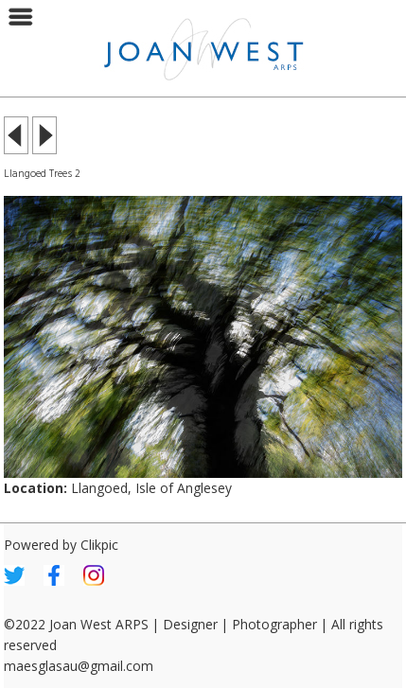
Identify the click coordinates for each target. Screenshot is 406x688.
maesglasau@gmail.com (78, 666)
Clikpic (99, 545)
